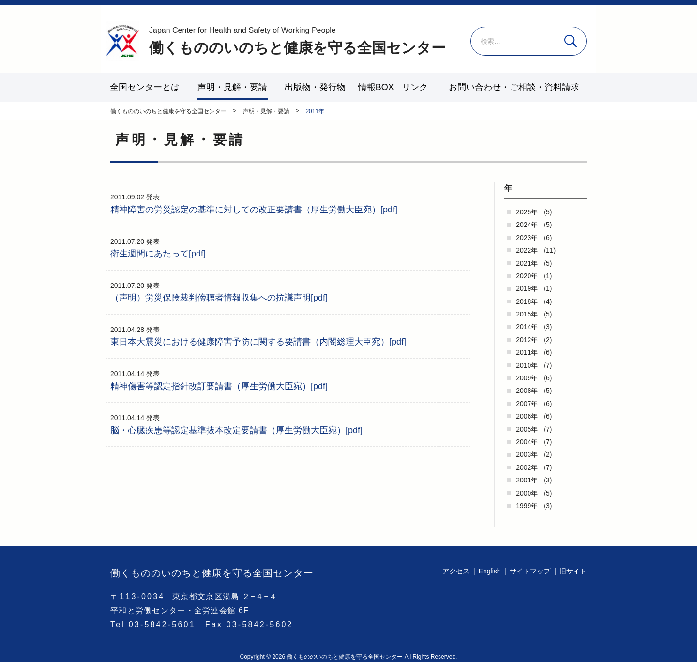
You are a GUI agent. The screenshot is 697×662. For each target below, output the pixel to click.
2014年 (527, 327)
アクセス (456, 571)
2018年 (527, 301)
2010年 (527, 365)
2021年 (527, 263)
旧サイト (573, 571)
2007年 (527, 403)
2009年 (527, 378)
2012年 (527, 340)
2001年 (527, 480)
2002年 (527, 467)
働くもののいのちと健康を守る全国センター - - (122, 41)
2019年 (527, 288)
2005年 (527, 429)
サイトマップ (530, 571)
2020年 (527, 276)
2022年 (527, 250)
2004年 (527, 442)
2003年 (527, 454)
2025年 (527, 212)
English (490, 571)
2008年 (527, 390)
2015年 (527, 314)
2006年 (527, 416)
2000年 (527, 493)
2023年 (527, 237)
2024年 (527, 224)
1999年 (527, 506)
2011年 (527, 352)
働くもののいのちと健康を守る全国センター (297, 40)
